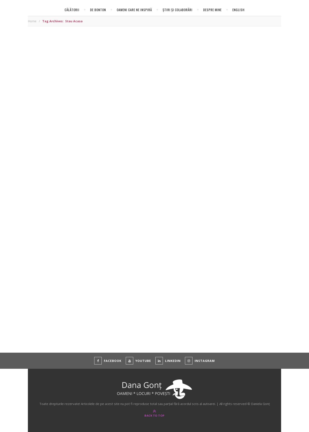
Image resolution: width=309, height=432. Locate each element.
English (238, 9)
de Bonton (98, 9)
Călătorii (72, 9)
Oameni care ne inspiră (134, 9)
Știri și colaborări (177, 9)
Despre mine (212, 9)
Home (32, 21)
